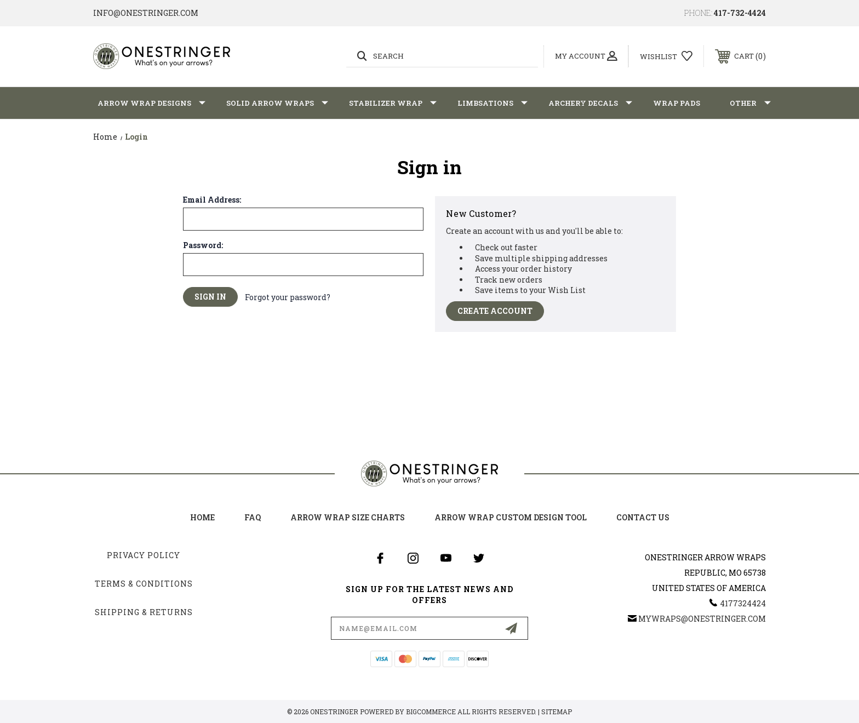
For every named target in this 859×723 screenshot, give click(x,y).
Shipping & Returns (144, 612)
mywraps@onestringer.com (702, 618)
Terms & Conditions (144, 583)
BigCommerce (431, 711)
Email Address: (212, 200)
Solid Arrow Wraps (277, 103)
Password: (203, 245)
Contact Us (642, 517)
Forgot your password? (287, 297)
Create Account (494, 311)
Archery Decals (590, 103)
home (202, 517)
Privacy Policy (143, 555)
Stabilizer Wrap (393, 103)
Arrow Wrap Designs (151, 103)
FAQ (252, 517)
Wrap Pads (676, 103)
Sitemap (556, 711)
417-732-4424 (740, 13)
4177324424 (743, 603)
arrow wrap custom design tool (510, 517)
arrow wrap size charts (347, 517)
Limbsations (492, 103)
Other (750, 103)
